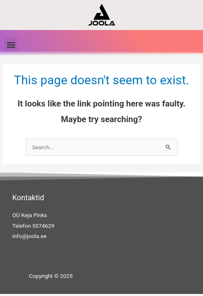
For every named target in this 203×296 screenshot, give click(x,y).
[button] (11, 44)
